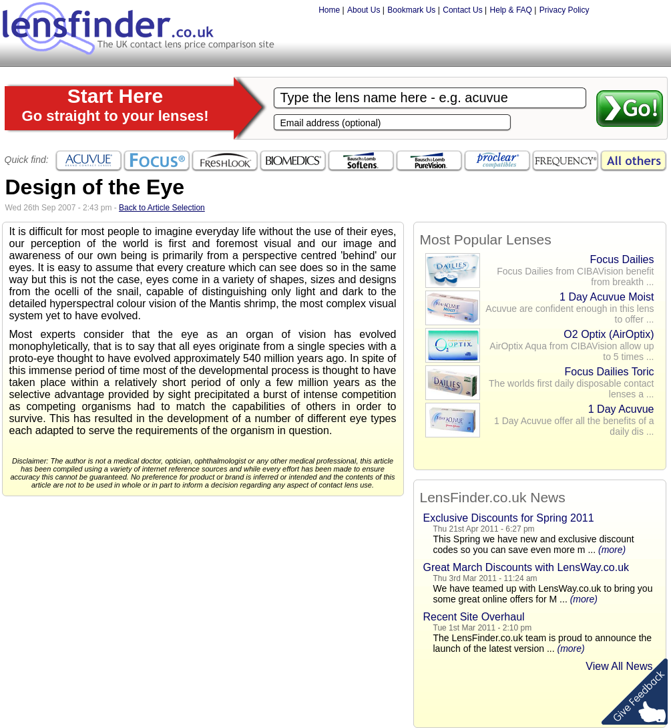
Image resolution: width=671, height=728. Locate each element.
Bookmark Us (411, 10)
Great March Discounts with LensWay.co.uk (526, 567)
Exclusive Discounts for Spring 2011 (508, 518)
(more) (612, 549)
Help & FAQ (511, 10)
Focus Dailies (622, 259)
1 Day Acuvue (621, 409)
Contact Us (462, 10)
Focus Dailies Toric (609, 371)
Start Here (115, 104)
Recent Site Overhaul (474, 616)
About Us (363, 10)
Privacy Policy (564, 10)
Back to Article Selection (162, 207)
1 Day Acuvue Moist (607, 297)
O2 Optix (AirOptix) (609, 334)
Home (329, 10)
